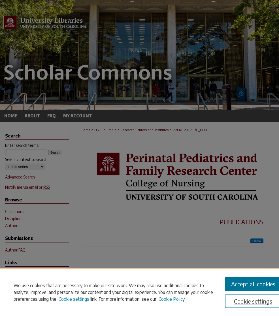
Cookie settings (74, 299)
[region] (139, 292)
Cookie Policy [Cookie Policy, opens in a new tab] (172, 299)
